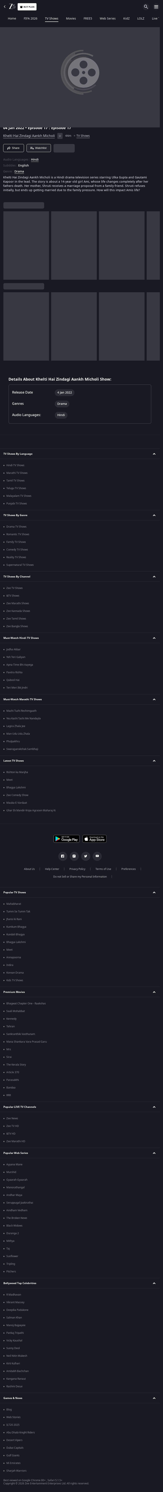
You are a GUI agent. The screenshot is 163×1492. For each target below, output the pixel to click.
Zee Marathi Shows (17, 603)
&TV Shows (12, 596)
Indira (9, 965)
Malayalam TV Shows (18, 496)
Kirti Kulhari (13, 1363)
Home (8, 18)
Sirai (9, 1057)
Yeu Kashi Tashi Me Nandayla (23, 718)
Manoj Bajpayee (15, 1325)
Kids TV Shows (14, 980)
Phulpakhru (13, 741)
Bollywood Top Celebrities (19, 1283)
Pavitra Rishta (14, 672)
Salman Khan (14, 1318)
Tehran (10, 1026)
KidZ (122, 18)
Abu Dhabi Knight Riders (20, 1432)
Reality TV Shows (16, 557)
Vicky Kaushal (14, 1340)
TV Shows (47, 18)
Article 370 (12, 1072)
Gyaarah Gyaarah (16, 1180)
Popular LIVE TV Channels (19, 1107)
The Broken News (16, 1218)
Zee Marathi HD (15, 1141)
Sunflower (12, 1256)
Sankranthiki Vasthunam (20, 1034)
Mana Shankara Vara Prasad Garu (26, 1042)
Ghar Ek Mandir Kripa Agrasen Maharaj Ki (31, 810)
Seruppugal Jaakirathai (19, 1203)
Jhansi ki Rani (14, 919)
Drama (19, 171)
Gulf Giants (13, 1455)
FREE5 (84, 18)
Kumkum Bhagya (16, 927)
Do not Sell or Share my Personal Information (80, 877)
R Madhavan (13, 1295)
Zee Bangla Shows (17, 626)
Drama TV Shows (16, 527)
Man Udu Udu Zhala (18, 734)
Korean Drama (15, 973)
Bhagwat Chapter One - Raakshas (26, 1003)
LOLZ (136, 18)
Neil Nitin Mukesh (16, 1356)
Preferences (128, 869)
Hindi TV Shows (15, 465)
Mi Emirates (13, 1463)
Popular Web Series (15, 1153)
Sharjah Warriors (16, 1471)
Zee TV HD (12, 1126)
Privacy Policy (77, 869)
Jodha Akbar (13, 649)
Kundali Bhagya (15, 934)
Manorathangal (15, 1187)
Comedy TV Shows (17, 550)
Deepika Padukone (17, 1310)
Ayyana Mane (14, 1164)
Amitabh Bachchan (17, 1371)
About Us (29, 869)
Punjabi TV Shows (16, 503)
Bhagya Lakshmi (16, 787)
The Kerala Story (16, 1065)
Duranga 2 (12, 1233)
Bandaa (10, 1088)
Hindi (35, 160)
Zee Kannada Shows (18, 611)
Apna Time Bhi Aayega (19, 665)
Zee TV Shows (14, 588)
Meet (9, 780)
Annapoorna (13, 957)
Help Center (52, 869)
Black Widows (14, 1226)
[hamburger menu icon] (156, 6)
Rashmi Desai (14, 1386)
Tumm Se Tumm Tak (18, 911)
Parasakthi (12, 1080)
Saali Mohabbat (15, 1011)
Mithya (10, 1241)
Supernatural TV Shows (20, 565)
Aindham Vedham (16, 1210)
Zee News (12, 1118)
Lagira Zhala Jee (15, 726)
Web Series (104, 18)
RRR (8, 1095)
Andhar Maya (14, 1195)
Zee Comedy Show (17, 795)
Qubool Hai (13, 680)
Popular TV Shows (14, 892)
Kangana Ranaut (16, 1379)
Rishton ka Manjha (17, 772)
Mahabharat (13, 904)
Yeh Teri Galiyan (15, 657)
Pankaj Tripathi (15, 1333)
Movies (67, 18)
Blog (9, 1410)
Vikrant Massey (15, 1302)
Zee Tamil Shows (16, 619)
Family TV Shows (16, 542)
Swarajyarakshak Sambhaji (22, 749)
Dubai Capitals (15, 1448)
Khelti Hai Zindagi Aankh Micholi (29, 135)
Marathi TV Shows (17, 473)
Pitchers (11, 1271)
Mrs (8, 1049)
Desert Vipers (14, 1440)
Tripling (10, 1264)
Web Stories (13, 1417)
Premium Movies (14, 992)
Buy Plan (27, 6)
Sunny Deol (13, 1348)
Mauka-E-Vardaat (16, 803)
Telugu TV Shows (16, 488)
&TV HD (10, 1134)
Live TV (153, 18)
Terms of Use (103, 869)
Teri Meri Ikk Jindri (17, 688)
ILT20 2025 (13, 1425)
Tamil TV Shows (15, 481)
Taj (8, 1249)
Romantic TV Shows (17, 534)
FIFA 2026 (26, 18)
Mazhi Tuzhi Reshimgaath (21, 711)
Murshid (11, 1172)
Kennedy (11, 1019)
